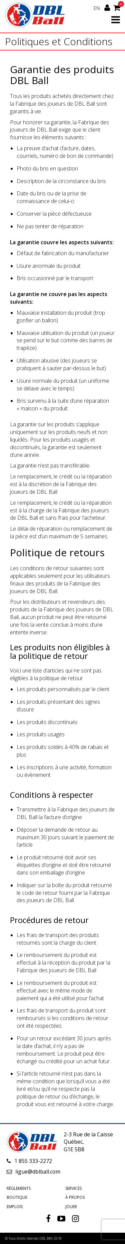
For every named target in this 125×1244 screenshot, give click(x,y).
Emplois (15, 1206)
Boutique (17, 1197)
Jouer (71, 1206)
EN (97, 8)
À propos (75, 1197)
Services (73, 1188)
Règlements (19, 1188)
